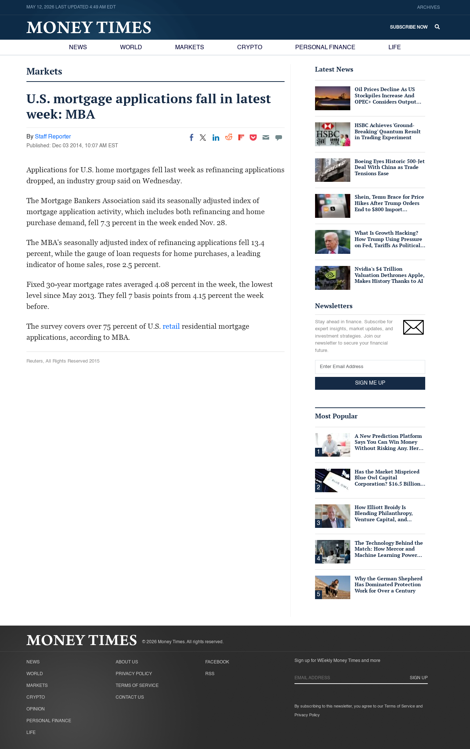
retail (171, 326)
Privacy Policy (134, 674)
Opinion (35, 709)
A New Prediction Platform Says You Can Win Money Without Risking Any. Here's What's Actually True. (389, 445)
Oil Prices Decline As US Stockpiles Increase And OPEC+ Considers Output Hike (385, 98)
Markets (189, 48)
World (131, 48)
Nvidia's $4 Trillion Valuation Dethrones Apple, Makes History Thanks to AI (389, 275)
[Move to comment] (279, 137)
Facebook (217, 662)
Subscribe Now (408, 27)
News (78, 48)
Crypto (249, 48)
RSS (209, 674)
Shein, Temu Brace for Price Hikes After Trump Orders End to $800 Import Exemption (389, 206)
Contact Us (130, 697)
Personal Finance (325, 48)
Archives (428, 8)
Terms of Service (137, 686)
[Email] (266, 137)
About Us (127, 662)
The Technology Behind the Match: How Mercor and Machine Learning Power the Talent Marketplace (389, 552)
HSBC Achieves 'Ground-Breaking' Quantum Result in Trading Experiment (388, 131)
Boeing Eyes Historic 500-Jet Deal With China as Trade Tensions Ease (390, 167)
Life (394, 48)
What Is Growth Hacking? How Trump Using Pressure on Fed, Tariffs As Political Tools (388, 242)
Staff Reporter (53, 137)
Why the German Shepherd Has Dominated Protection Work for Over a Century (388, 584)
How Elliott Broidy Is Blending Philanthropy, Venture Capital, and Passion (384, 516)
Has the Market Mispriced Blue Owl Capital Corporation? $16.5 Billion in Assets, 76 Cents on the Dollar (387, 484)
